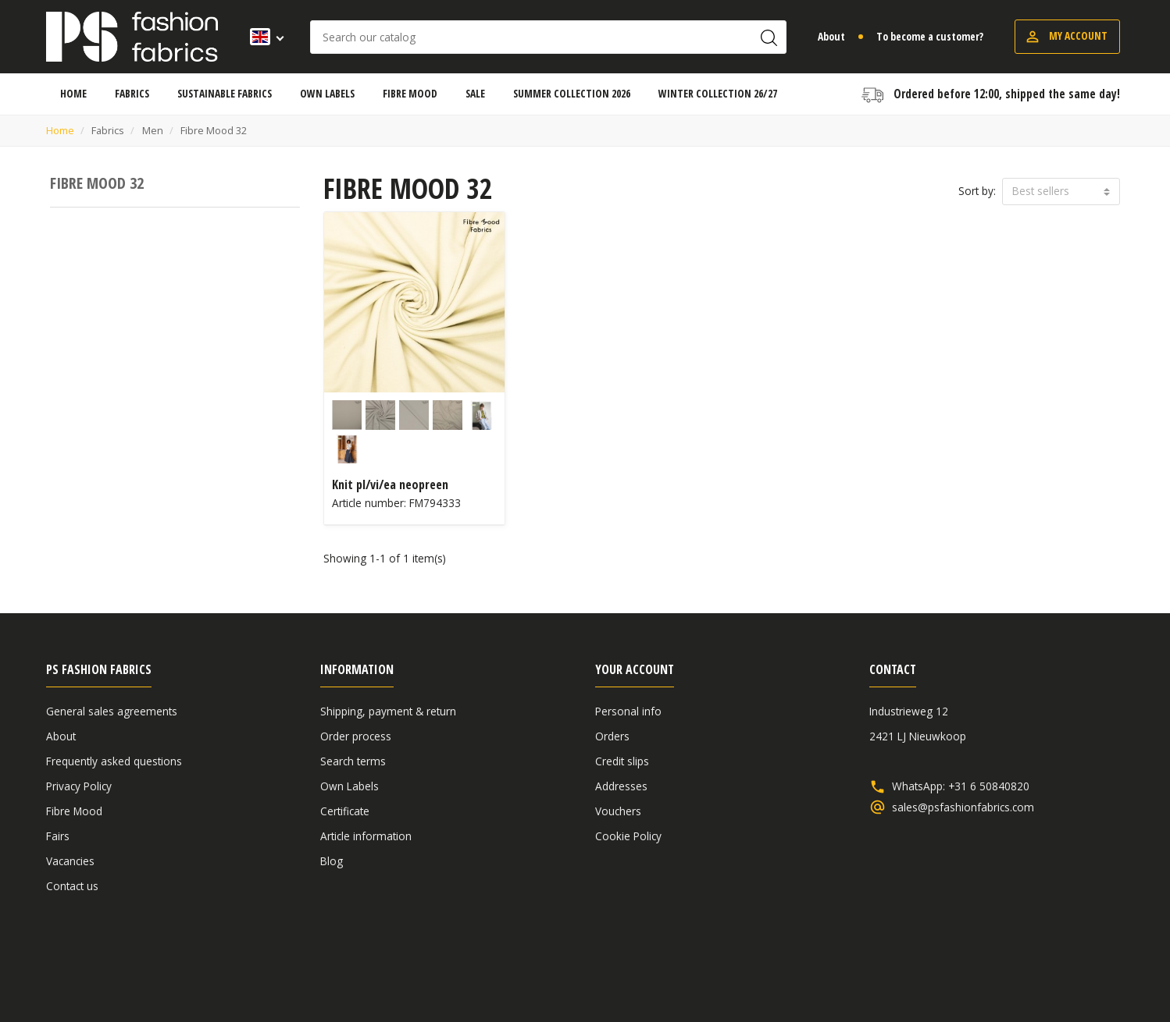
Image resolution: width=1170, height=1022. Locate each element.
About (831, 36)
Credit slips (622, 761)
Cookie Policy (628, 836)
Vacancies (70, 860)
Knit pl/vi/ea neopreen (390, 484)
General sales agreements (111, 711)
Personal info (628, 711)
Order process (355, 736)
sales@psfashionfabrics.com (963, 807)
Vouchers (618, 811)
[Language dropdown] (262, 37)
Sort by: (977, 190)
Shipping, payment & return (388, 711)
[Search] (548, 37)
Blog (331, 860)
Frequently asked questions (114, 761)
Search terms (353, 761)
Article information (366, 836)
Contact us (72, 885)
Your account (634, 669)
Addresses (621, 786)
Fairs (58, 836)
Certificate (344, 811)
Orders (612, 736)
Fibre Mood (74, 811)
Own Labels (349, 786)
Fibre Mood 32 (97, 182)
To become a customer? (929, 36)
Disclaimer (1027, 969)
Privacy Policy (79, 786)
